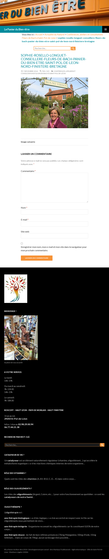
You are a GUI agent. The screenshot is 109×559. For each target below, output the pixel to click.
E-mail (25, 219)
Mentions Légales (16, 552)
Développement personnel (38, 549)
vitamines (32, 478)
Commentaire (28, 171)
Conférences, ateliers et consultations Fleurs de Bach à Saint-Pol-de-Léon (48, 72)
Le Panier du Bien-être (17, 29)
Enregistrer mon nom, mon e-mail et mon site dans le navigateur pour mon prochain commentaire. (54, 249)
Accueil (39, 34)
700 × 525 (45, 71)
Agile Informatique (79, 549)
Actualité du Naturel (54, 34)
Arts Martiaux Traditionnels (60, 549)
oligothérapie (11, 512)
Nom (24, 207)
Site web (25, 231)
